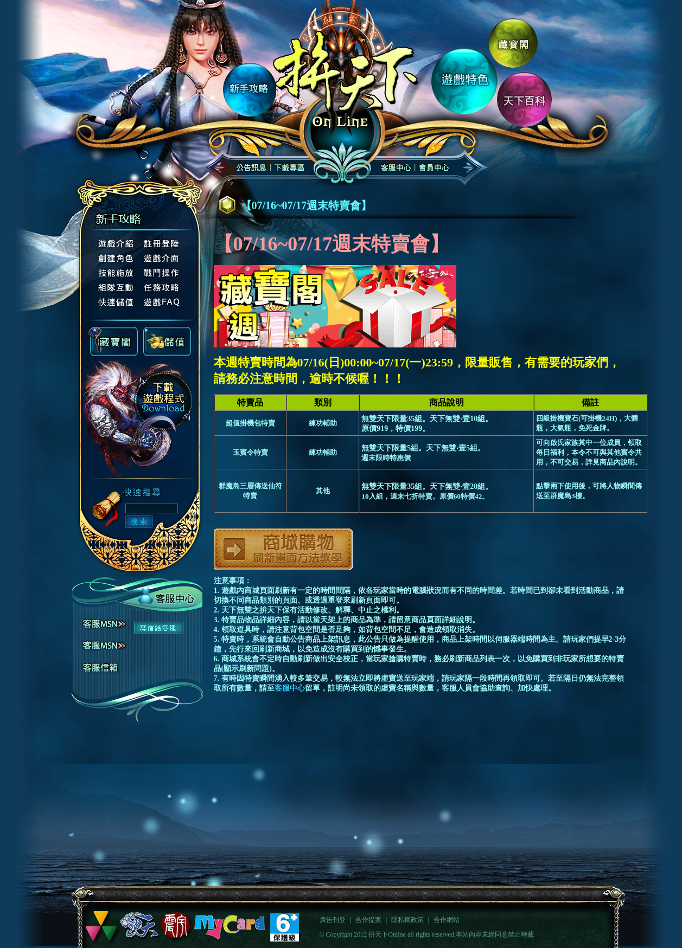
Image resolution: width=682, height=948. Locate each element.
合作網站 (447, 920)
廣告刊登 (333, 920)
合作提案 (368, 920)
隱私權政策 (407, 920)
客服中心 (290, 688)
